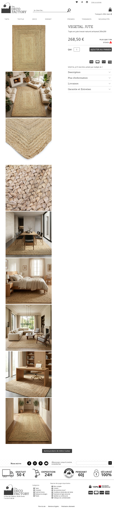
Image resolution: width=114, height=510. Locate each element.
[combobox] (52, 10)
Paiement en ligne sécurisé (61, 494)
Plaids (37, 496)
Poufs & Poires (40, 492)
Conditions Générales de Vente (63, 492)
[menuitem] (7, 19)
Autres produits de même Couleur (57, 451)
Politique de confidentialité (61, 498)
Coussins (38, 490)
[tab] (90, 72)
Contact (55, 488)
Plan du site (42, 506)
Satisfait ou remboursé (60, 496)
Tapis (37, 488)
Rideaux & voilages (41, 494)
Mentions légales (53, 506)
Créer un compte (96, 2)
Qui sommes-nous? (59, 490)
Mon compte (57, 486)
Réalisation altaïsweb (68, 506)
